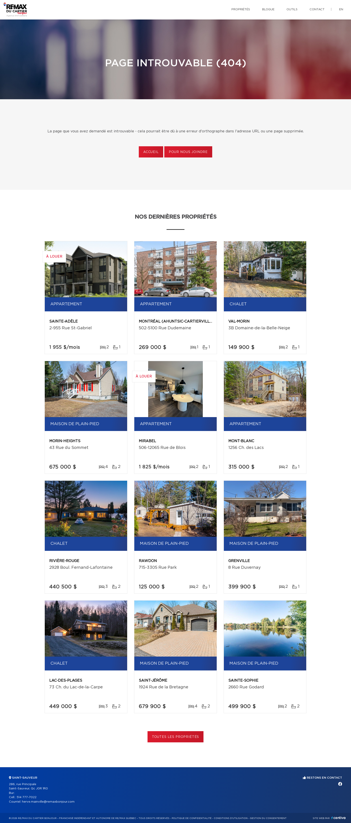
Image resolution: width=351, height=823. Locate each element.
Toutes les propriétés (175, 737)
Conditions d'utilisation (231, 818)
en (341, 9)
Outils (292, 9)
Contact (317, 9)
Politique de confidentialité (192, 818)
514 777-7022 (26, 797)
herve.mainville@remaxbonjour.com (48, 801)
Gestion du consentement (268, 818)
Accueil (151, 152)
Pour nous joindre (188, 152)
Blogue (268, 9)
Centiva (338, 817)
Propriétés (240, 9)
